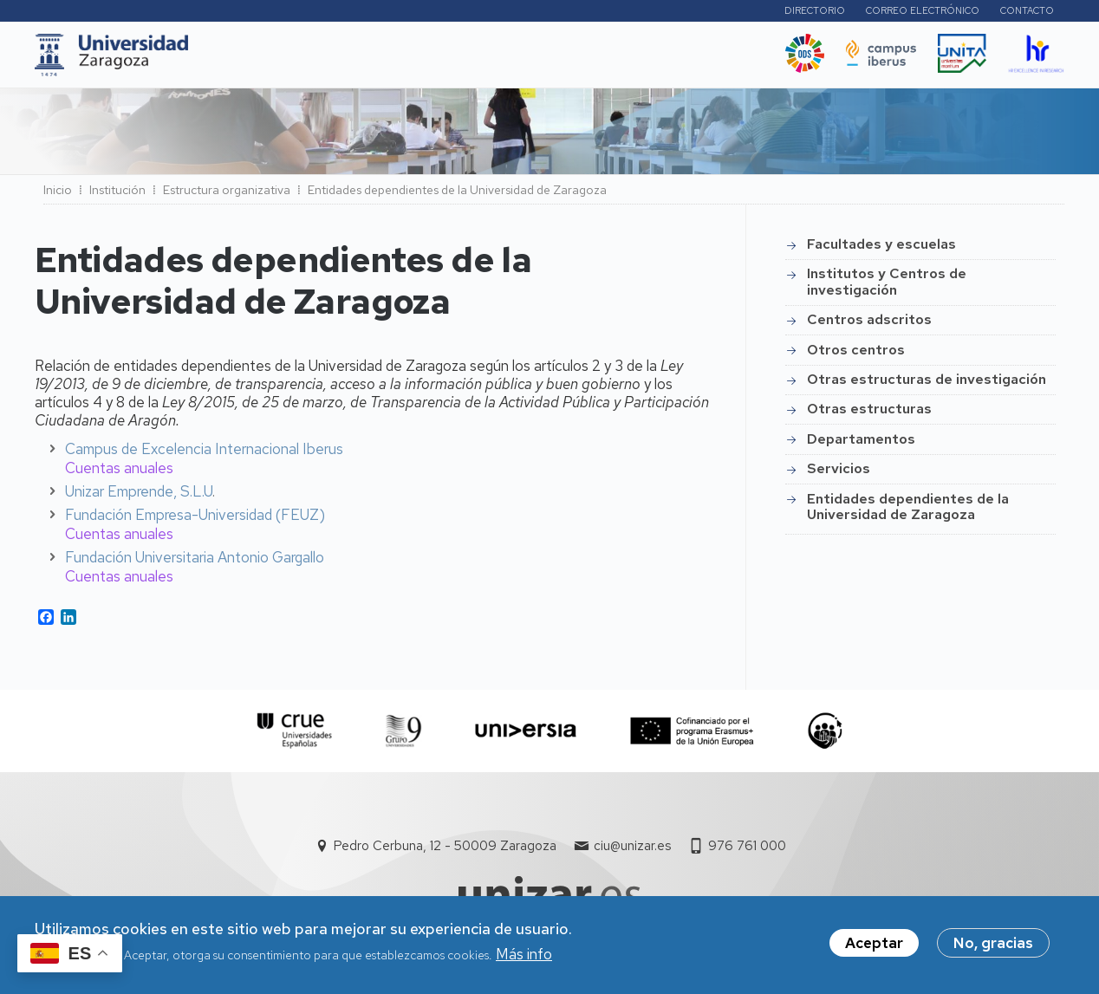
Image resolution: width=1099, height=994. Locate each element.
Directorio (814, 13)
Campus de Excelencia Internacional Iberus (204, 453)
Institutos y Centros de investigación (886, 286)
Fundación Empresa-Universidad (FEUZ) (195, 519)
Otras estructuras (869, 414)
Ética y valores (709, 60)
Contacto (1027, 13)
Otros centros (856, 355)
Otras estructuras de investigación (926, 384)
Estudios (320, 59)
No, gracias (993, 944)
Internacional (474, 59)
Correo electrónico (922, 13)
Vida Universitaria (588, 60)
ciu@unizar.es (632, 851)
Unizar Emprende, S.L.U (138, 495)
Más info (524, 955)
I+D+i (390, 59)
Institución (117, 195)
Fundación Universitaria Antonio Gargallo (194, 561)
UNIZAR (240, 59)
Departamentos (861, 444)
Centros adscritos (869, 324)
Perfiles (722, 12)
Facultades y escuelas (881, 249)
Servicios (838, 474)
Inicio (57, 195)
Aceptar (874, 944)
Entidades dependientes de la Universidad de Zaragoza (908, 512)
